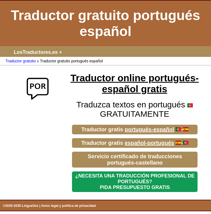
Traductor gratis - (134, 129)
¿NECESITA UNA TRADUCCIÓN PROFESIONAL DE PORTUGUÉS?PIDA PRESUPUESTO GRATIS (135, 181)
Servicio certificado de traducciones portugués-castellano (135, 159)
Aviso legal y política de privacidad (68, 206)
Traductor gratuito (20, 61)
